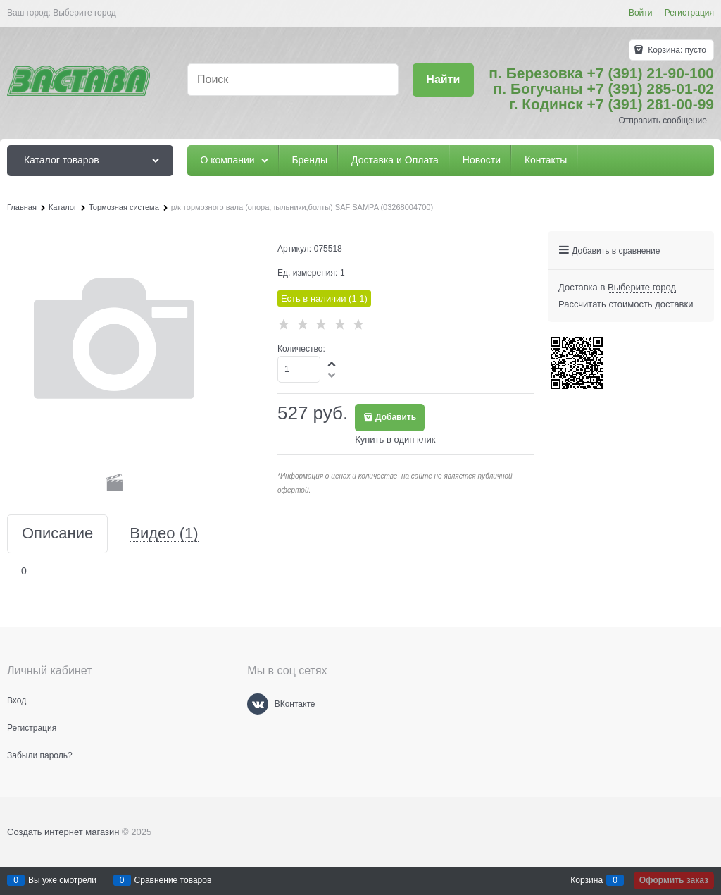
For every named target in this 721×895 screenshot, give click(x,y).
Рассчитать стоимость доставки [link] (625, 304)
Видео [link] (164, 534)
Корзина (586, 880)
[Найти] (443, 80)
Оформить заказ (673, 880)
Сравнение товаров (173, 880)
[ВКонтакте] (257, 704)
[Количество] (298, 369)
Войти (641, 13)
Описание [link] (57, 534)
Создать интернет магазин (63, 832)
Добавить (395, 417)
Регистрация (689, 13)
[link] (84, 13)
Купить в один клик (395, 439)
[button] (332, 363)
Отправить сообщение (662, 120)
